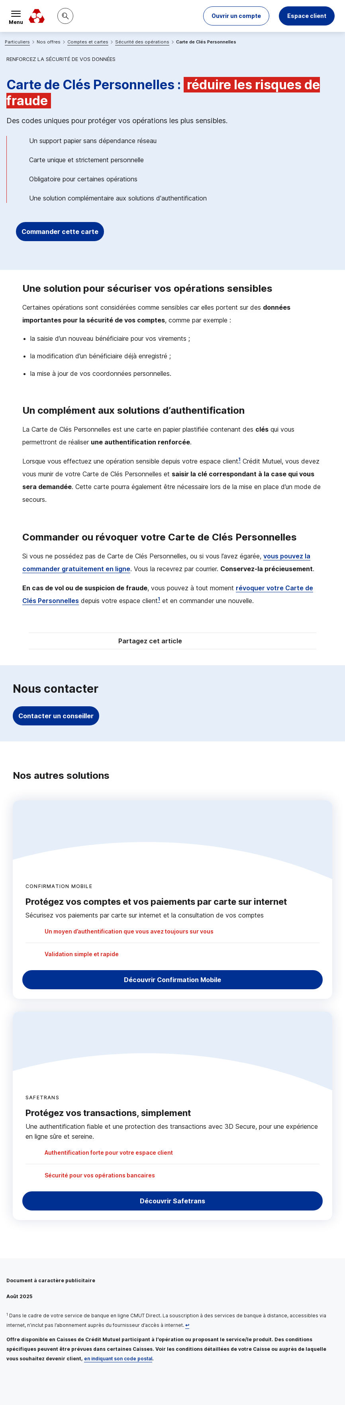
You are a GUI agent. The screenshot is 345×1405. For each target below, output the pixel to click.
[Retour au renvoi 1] (187, 1325)
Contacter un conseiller (56, 716)
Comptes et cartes (87, 42)
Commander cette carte (60, 232)
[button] (236, 16)
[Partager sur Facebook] (222, 642)
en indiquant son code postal (118, 1359)
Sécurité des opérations (142, 42)
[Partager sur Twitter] (203, 642)
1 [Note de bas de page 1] (239, 459)
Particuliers (17, 42)
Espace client (306, 15)
